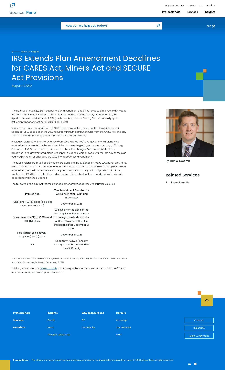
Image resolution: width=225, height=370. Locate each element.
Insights (209, 12)
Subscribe (199, 328)
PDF (211, 26)
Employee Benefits (177, 182)
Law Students (123, 327)
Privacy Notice (21, 360)
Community (88, 327)
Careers (191, 5)
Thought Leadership (58, 334)
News (50, 327)
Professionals (171, 12)
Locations (210, 5)
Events (51, 320)
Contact (199, 320)
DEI (200, 5)
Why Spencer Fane (174, 5)
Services (192, 12)
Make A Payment (199, 335)
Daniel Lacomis (48, 268)
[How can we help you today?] (108, 26)
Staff (118, 334)
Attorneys (121, 320)
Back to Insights (25, 51)
